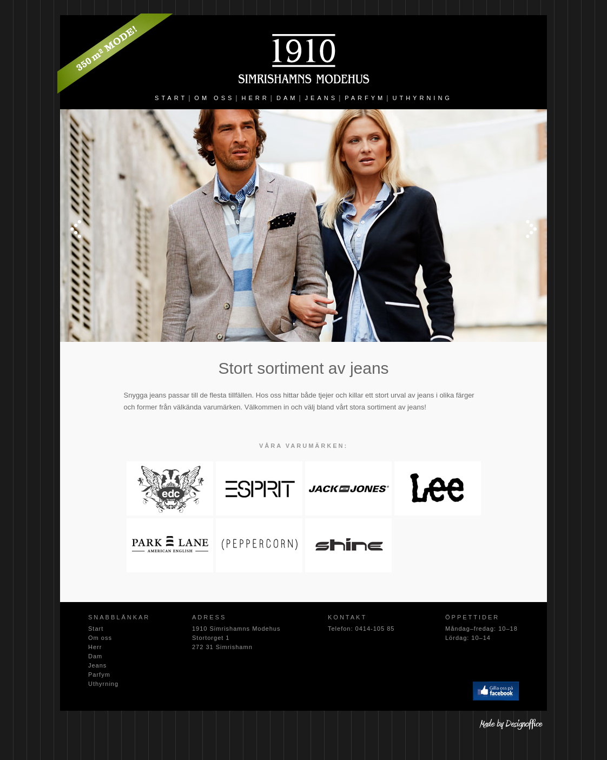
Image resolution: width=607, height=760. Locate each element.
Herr (95, 647)
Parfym (99, 674)
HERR (255, 98)
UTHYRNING (422, 98)
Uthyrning (103, 683)
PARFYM (365, 98)
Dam (95, 656)
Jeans (97, 665)
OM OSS (214, 98)
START (171, 98)
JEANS (321, 98)
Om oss (100, 638)
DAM (287, 98)
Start (95, 628)
